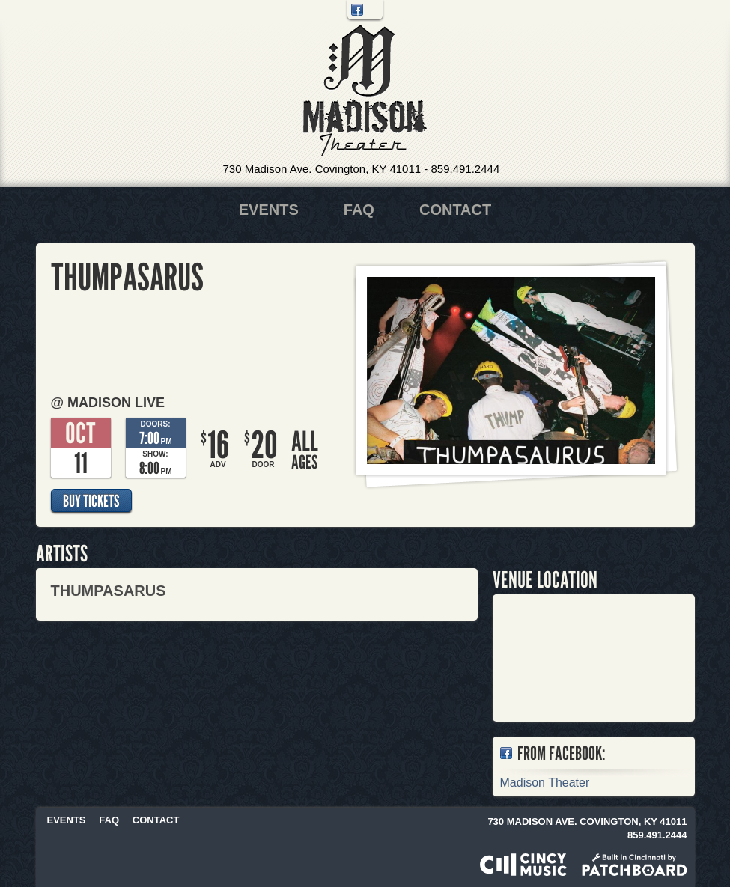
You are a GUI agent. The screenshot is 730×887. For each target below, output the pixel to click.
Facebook (357, 10)
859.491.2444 (465, 168)
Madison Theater (365, 91)
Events (269, 209)
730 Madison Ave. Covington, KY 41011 (322, 168)
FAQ (359, 209)
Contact (455, 209)
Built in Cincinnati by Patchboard (634, 864)
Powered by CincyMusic (523, 864)
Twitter (373, 10)
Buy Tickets (91, 500)
